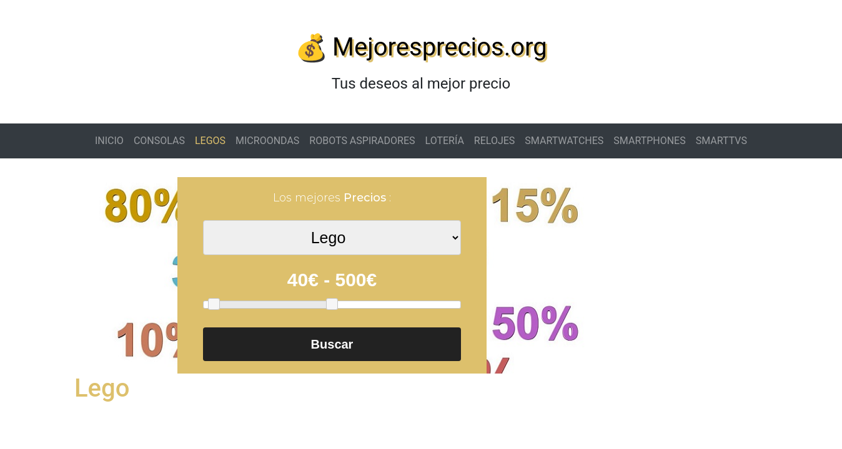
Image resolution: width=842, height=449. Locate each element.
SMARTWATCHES (564, 141)
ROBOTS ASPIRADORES (362, 141)
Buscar (332, 344)
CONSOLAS (159, 141)
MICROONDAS (267, 141)
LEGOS (210, 141)
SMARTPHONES (649, 141)
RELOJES (494, 141)
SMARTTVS (721, 141)
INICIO (109, 141)
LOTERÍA (444, 141)
